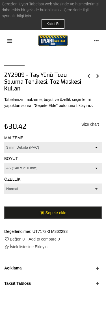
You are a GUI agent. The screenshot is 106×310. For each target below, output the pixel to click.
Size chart (90, 124)
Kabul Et (53, 24)
